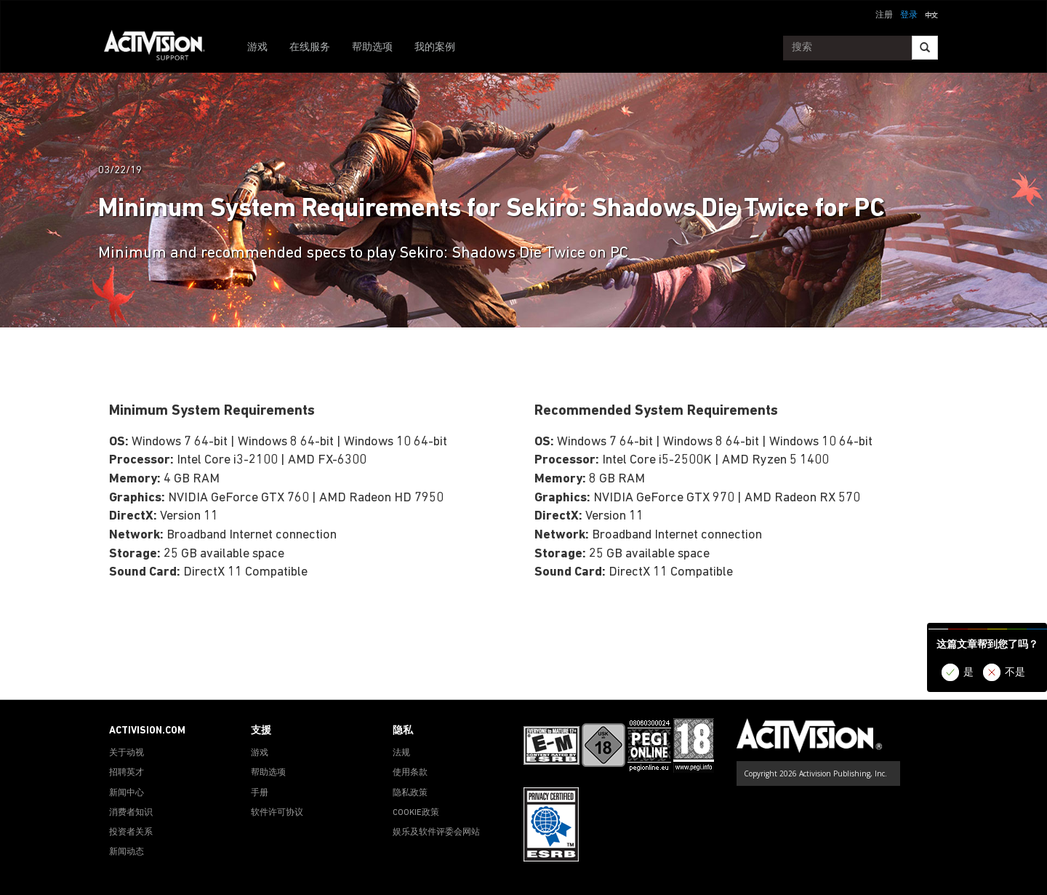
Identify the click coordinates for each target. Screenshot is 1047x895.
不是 (1015, 672)
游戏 (257, 47)
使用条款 (410, 772)
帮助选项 (372, 47)
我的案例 (434, 47)
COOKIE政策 (416, 812)
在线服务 (309, 47)
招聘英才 (126, 772)
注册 (884, 15)
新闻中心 (126, 793)
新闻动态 (126, 852)
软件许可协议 (277, 812)
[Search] (925, 48)
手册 (259, 793)
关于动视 (126, 753)
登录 (909, 15)
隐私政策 (410, 793)
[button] (931, 13)
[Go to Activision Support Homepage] (161, 48)
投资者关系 (131, 832)
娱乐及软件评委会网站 (436, 832)
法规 (401, 753)
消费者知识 (131, 812)
